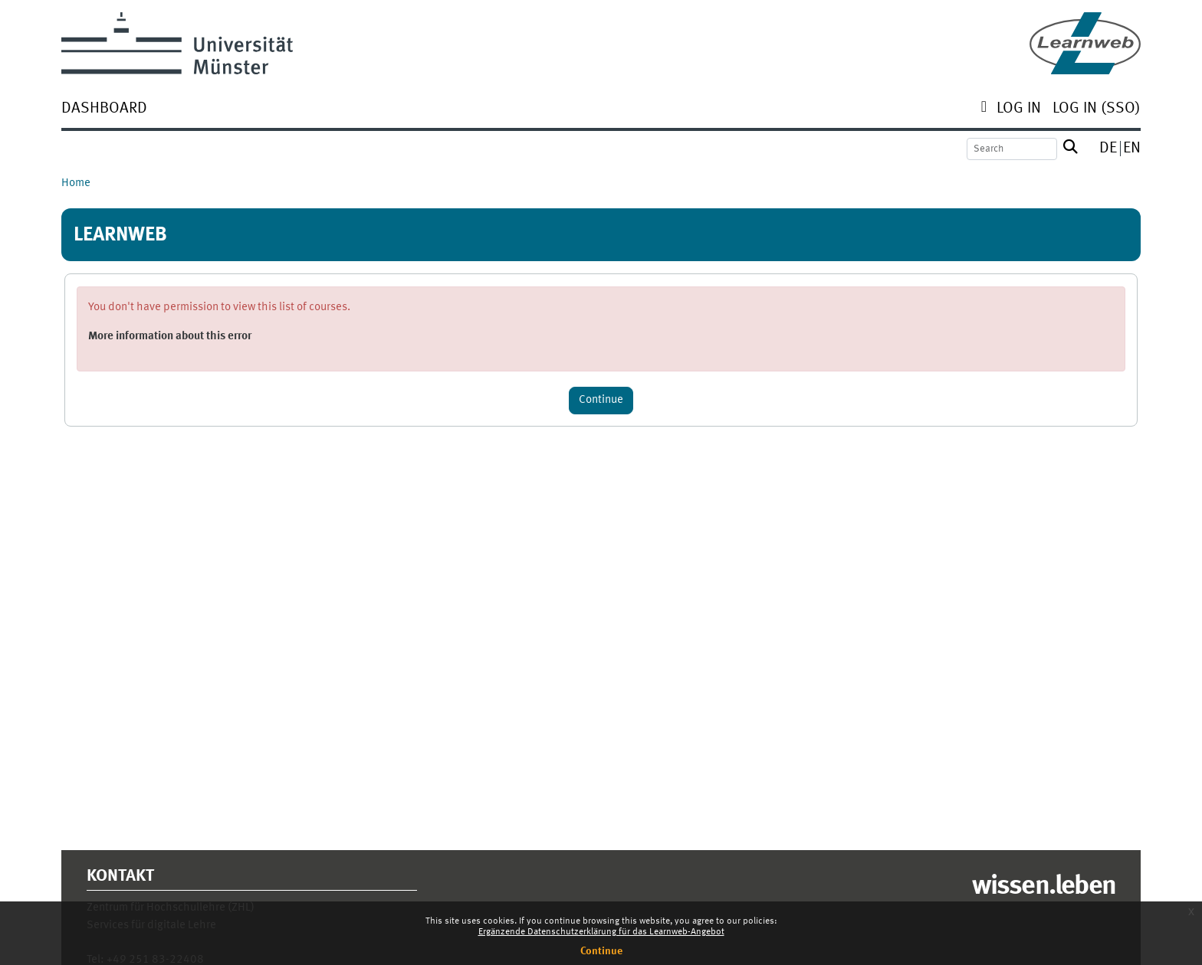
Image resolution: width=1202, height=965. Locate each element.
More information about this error (169, 336)
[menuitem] (104, 110)
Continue (601, 951)
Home (75, 183)
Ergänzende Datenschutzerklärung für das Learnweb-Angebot (601, 932)
